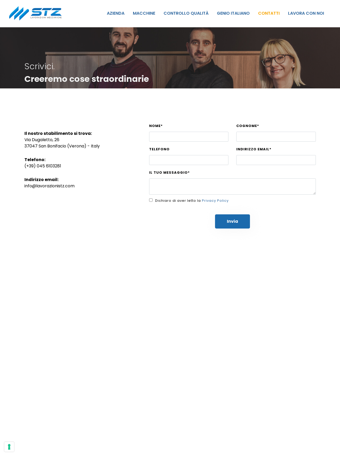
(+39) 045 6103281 (42, 166)
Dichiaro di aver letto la (192, 200)
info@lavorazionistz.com (49, 186)
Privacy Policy (215, 200)
